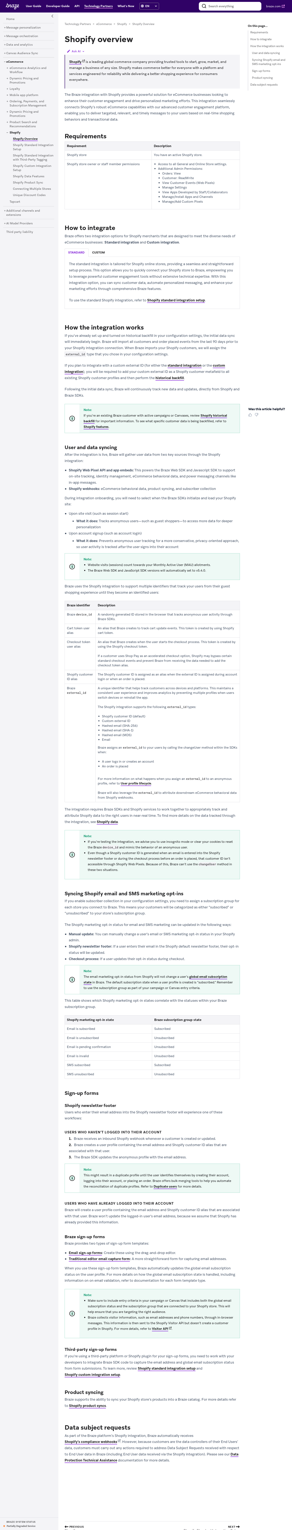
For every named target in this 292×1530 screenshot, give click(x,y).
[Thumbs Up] (251, 416)
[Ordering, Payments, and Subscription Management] (28, 103)
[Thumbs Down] (257, 416)
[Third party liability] (19, 232)
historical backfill (169, 378)
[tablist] (152, 253)
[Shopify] (15, 133)
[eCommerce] (14, 62)
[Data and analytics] (19, 45)
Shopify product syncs (87, 1405)
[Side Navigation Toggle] (52, 16)
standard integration (185, 365)
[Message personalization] (23, 28)
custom (98, 253)
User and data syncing (266, 53)
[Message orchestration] (22, 36)
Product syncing (262, 78)
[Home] (10, 19)
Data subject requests (264, 84)
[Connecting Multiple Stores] (32, 189)
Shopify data (107, 821)
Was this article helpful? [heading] (266, 409)
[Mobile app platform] (24, 95)
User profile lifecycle (136, 784)
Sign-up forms (261, 71)
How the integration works (267, 46)
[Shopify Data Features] (28, 176)
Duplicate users (165, 1186)
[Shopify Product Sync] (28, 183)
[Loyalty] (15, 89)
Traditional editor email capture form (99, 1258)
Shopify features (96, 427)
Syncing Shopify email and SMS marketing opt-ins (268, 62)
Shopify (122, 24)
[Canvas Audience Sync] (22, 53)
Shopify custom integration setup (92, 1374)
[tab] (77, 253)
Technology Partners (78, 24)
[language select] (151, 6)
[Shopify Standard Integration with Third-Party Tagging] (33, 158)
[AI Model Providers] (19, 223)
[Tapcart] (15, 202)
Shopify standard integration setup (176, 300)
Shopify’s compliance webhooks (91, 1442)
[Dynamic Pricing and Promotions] (24, 80)
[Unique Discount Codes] (29, 195)
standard (76, 253)
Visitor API (160, 1329)
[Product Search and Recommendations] (23, 124)
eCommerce (104, 24)
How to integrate (261, 39)
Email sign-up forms (85, 1252)
